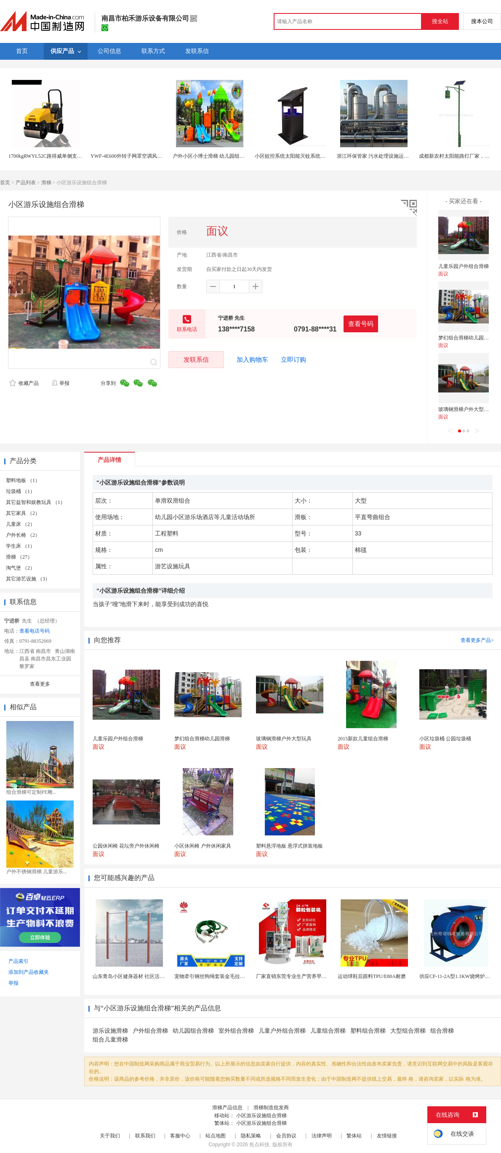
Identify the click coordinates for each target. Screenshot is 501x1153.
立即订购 (293, 359)
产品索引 (18, 961)
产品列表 (26, 183)
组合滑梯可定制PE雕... (31, 792)
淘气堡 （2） (20, 568)
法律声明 (322, 1136)
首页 (5, 183)
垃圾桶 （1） (20, 491)
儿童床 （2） (20, 524)
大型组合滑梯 (408, 1031)
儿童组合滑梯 (328, 1031)
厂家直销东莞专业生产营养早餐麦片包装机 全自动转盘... (319, 976)
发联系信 (196, 359)
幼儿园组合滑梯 (193, 1031)
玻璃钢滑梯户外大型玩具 (466, 409)
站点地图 (215, 1136)
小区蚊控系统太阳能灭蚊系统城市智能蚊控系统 (308, 156)
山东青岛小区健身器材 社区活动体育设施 (139, 976)
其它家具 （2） (23, 513)
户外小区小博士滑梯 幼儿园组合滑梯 (214, 156)
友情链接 (387, 1136)
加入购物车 (252, 359)
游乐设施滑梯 (110, 1031)
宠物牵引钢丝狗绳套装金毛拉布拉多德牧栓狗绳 (227, 976)
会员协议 (286, 1136)
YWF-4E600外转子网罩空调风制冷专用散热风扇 (144, 156)
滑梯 (46, 183)
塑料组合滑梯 (368, 1031)
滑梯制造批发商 (271, 1108)
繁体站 (354, 1136)
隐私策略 (251, 1136)
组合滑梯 (442, 1031)
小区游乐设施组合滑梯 (261, 1116)
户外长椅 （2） (23, 535)
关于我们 (110, 1136)
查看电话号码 (34, 631)
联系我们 (145, 1136)
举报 (60, 383)
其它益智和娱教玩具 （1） (35, 502)
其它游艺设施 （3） (28, 579)
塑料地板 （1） (23, 480)
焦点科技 (259, 1145)
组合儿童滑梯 (110, 1039)
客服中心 (180, 1136)
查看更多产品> (477, 640)
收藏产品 (24, 383)
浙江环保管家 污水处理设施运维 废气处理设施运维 (393, 156)
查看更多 (40, 684)
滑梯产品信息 (227, 1108)
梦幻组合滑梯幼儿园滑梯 (466, 338)
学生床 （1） (20, 546)
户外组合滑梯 (150, 1031)
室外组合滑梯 (236, 1031)
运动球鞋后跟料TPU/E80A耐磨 (372, 976)
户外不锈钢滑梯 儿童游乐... (36, 872)
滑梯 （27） (19, 557)
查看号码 (360, 323)
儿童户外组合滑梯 (282, 1031)
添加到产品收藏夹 (28, 972)
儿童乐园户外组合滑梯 (463, 266)
